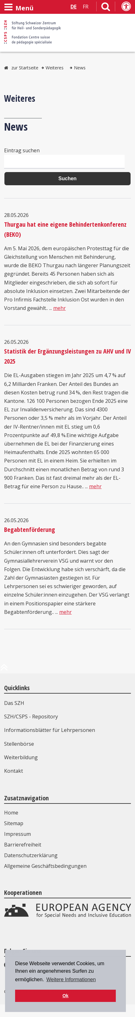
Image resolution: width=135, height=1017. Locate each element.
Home (11, 812)
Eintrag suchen (22, 150)
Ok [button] (65, 995)
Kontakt (13, 770)
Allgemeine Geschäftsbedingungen (45, 866)
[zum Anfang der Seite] (4, 669)
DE (73, 6)
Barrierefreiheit (22, 844)
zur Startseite (24, 68)
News (80, 68)
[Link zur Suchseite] (105, 7)
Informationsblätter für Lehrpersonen (49, 730)
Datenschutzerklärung (31, 855)
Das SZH (14, 703)
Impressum (17, 833)
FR (85, 6)
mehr (59, 308)
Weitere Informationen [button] (71, 979)
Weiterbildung (21, 757)
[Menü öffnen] (19, 7)
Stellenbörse (19, 743)
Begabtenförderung (29, 529)
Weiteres (55, 68)
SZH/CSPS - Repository (31, 716)
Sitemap (13, 823)
